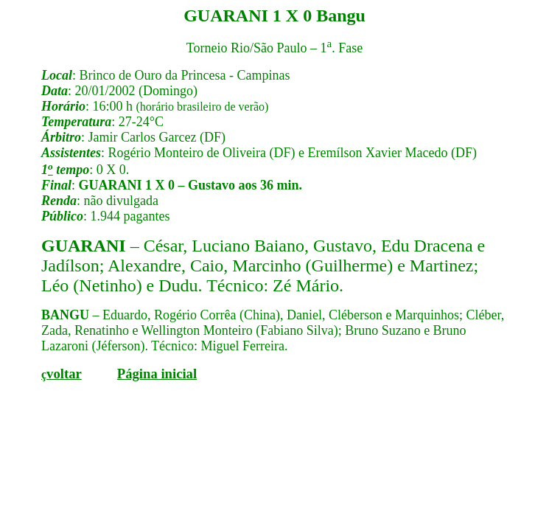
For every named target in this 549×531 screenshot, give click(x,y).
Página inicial (157, 373)
